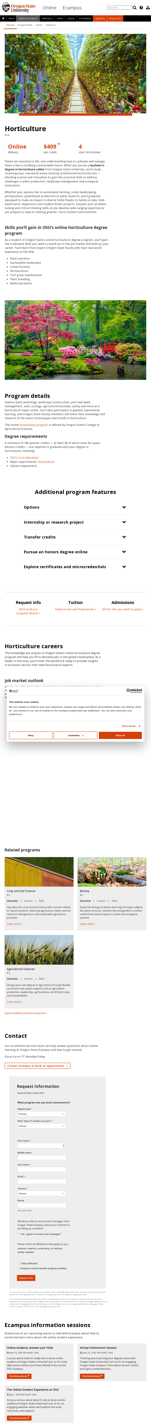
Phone (20, 1200)
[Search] (135, 7)
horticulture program (33, 425)
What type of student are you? (34, 1121)
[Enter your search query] (119, 8)
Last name (23, 1164)
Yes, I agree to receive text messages (41, 1233)
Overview (10, 25)
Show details (129, 726)
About (11, 18)
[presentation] (141, 7)
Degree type (23, 1108)
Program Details (25, 25)
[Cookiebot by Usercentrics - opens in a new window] (128, 691)
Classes (71, 18)
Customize (75, 735)
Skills (41, 901)
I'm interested (19, 1376)
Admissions (47, 18)
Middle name (24, 1152)
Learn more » (14, 923)
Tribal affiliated (29, 1263)
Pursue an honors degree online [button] (56, 551)
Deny (31, 735)
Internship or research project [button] (54, 522)
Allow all (120, 735)
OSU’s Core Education (24, 457)
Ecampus (72, 7)
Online (49, 7)
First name (23, 1140)
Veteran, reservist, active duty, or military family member (39, 1250)
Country (21, 1188)
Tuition (60, 18)
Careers (39, 25)
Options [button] (31, 507)
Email (20, 1176)
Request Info (115, 18)
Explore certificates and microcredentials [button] (65, 566)
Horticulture (46, 462)
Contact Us (50, 25)
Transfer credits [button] (40, 537)
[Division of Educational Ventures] (148, 7)
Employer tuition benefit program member (44, 1268)
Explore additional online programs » (26, 1013)
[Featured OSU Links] (141, 7)
